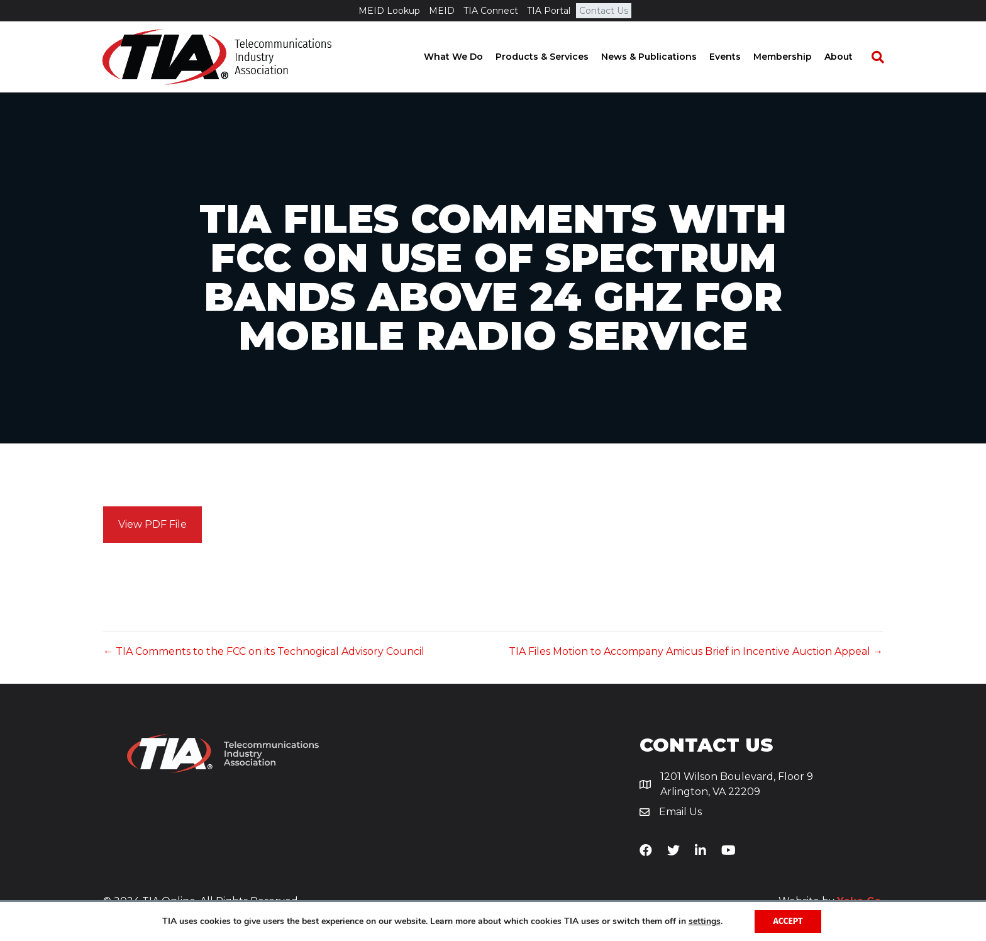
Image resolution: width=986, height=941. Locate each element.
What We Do (464, 56)
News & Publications (660, 56)
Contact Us (603, 10)
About (850, 56)
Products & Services (553, 56)
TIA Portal (548, 10)
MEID (442, 10)
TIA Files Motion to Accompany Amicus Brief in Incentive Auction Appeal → (696, 651)
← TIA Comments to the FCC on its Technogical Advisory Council (263, 651)
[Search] (882, 57)
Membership (794, 56)
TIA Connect (490, 10)
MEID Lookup (389, 10)
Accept (788, 921)
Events (736, 56)
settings (705, 921)
